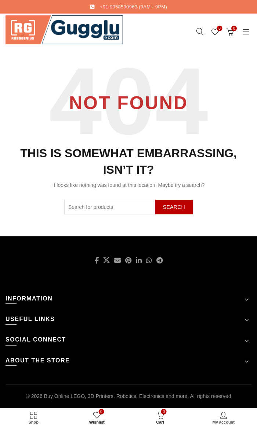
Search (174, 207)
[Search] (200, 31)
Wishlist (219, 28)
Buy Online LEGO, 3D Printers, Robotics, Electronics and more (116, 396)
